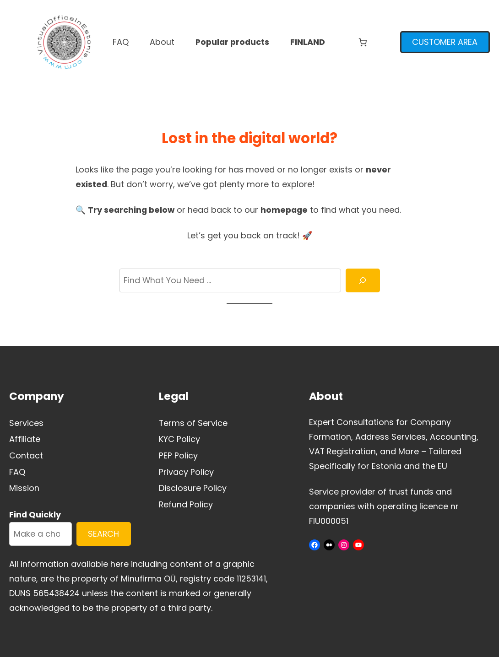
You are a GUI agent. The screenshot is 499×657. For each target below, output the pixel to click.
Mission (24, 488)
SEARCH (103, 533)
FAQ (17, 472)
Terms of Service (193, 423)
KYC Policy (179, 439)
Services (26, 423)
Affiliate (24, 439)
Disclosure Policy (193, 488)
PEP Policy (178, 455)
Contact (26, 455)
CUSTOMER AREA (444, 42)
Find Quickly (35, 514)
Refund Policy (186, 504)
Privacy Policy (186, 472)
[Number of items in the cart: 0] (363, 42)
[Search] (363, 280)
